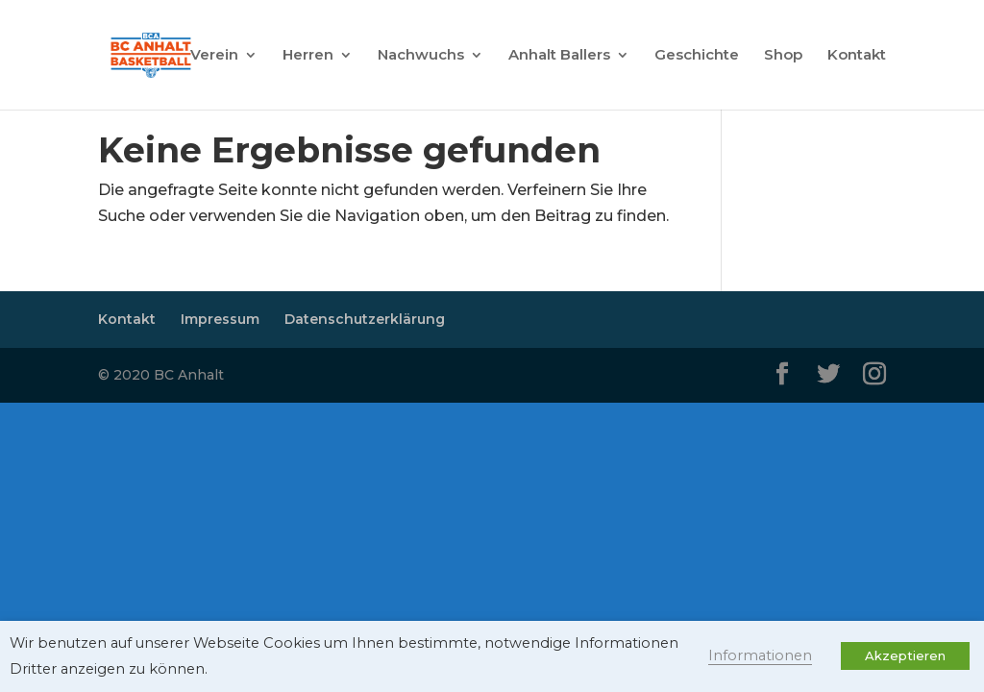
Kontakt (856, 55)
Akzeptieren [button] (905, 655)
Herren (308, 55)
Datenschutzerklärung (364, 319)
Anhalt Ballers (559, 55)
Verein (214, 55)
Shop (783, 55)
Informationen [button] (760, 655)
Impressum (220, 319)
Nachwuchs (421, 55)
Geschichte (696, 55)
